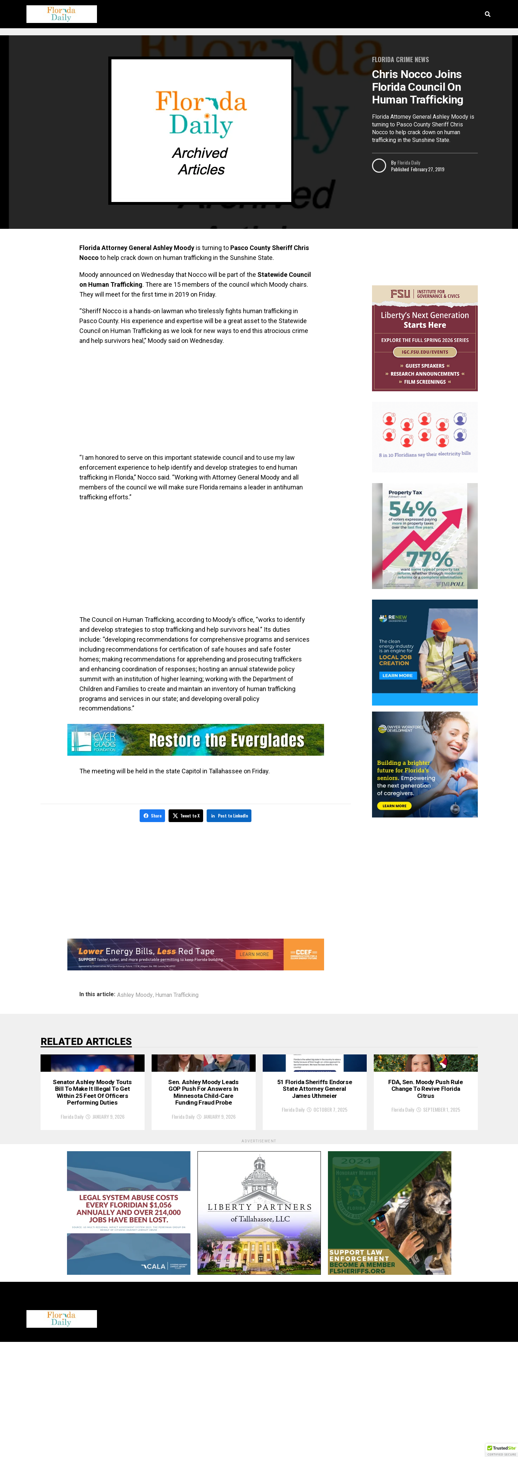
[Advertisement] (196, 402)
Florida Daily (408, 162)
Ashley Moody (135, 994)
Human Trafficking (177, 994)
